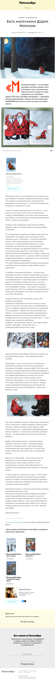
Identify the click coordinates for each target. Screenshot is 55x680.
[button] (50, 110)
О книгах (21, 17)
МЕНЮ (27, 8)
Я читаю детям (31, 17)
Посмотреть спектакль (13, 522)
